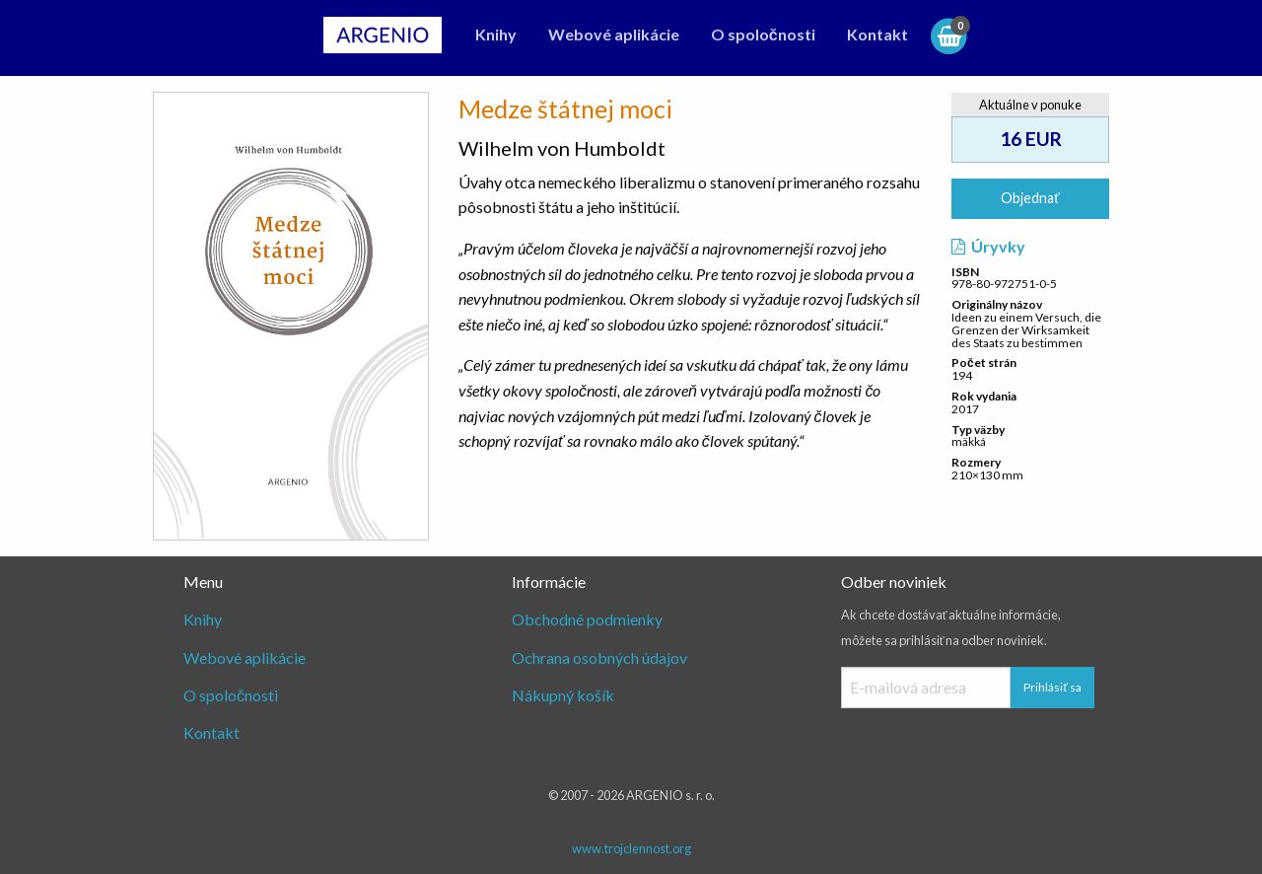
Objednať (1030, 197)
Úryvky (988, 246)
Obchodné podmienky (587, 619)
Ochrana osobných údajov (599, 657)
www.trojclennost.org (631, 848)
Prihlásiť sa (1052, 687)
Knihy (496, 34)
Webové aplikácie (613, 34)
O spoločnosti (763, 34)
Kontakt (877, 34)
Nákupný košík (563, 695)
